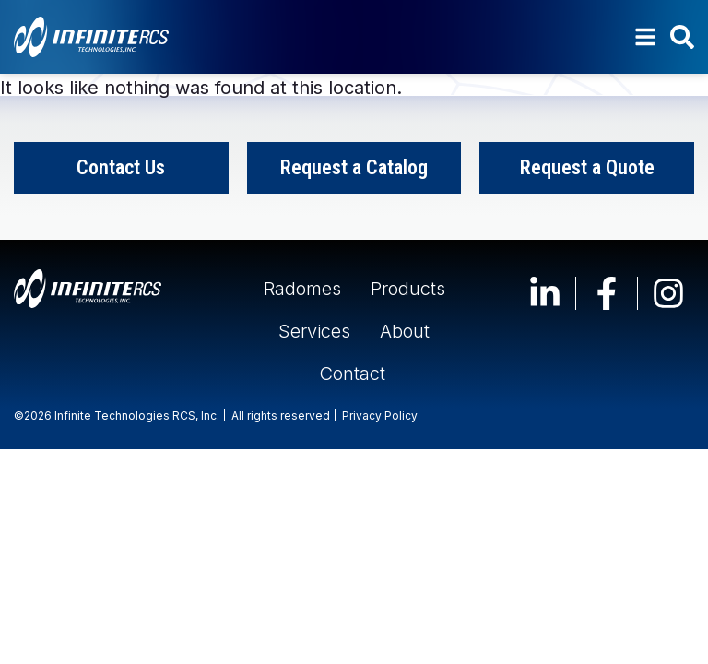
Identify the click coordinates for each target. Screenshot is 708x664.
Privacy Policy (380, 415)
